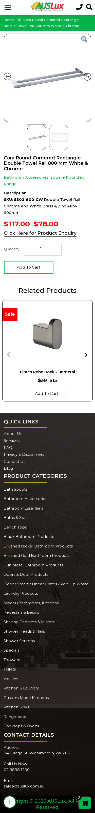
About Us (13, 433)
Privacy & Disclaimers (24, 454)
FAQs (9, 447)
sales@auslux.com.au (24, 786)
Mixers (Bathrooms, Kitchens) (32, 603)
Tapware (12, 659)
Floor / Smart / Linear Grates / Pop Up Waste (46, 584)
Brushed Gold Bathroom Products (36, 555)
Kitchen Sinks (16, 707)
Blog (8, 468)
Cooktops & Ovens (21, 726)
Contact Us (14, 461)
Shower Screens (19, 640)
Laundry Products (21, 593)
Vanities (11, 678)
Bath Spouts (15, 489)
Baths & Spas (16, 517)
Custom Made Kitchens (26, 697)
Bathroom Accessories (26, 177)
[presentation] (8, 354)
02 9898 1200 (17, 769)
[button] (8, 8)
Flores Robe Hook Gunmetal (47, 371)
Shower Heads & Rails (24, 631)
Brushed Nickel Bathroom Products (38, 546)
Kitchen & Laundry (21, 688)
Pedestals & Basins (21, 612)
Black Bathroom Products (29, 536)
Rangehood (15, 716)
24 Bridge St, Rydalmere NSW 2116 (37, 753)
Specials (11, 650)
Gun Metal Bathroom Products (33, 565)
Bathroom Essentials (23, 508)
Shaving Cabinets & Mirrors (29, 621)
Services (12, 440)
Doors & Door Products (26, 574)
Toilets (10, 669)
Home (8, 20)
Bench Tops (15, 527)
